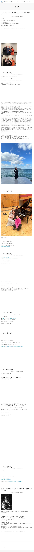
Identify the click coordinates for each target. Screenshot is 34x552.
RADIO (18, 16)
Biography (12, 1)
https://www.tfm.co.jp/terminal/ (6, 479)
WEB (19, 407)
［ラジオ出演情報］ (7, 73)
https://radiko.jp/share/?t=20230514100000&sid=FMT (14, 481)
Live (9, 1)
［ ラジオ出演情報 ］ (7, 312)
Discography (17, 1)
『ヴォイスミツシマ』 (4, 238)
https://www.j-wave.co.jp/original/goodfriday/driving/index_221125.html (12, 346)
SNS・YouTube (23, 1)
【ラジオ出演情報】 (7, 467)
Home (2, 1)
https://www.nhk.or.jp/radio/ (5, 246)
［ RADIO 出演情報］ (7, 369)
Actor (30, 1)
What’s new (6, 1)
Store (27, 1)
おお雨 (2, 2)
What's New (21, 16)
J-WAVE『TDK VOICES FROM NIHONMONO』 (9, 318)
